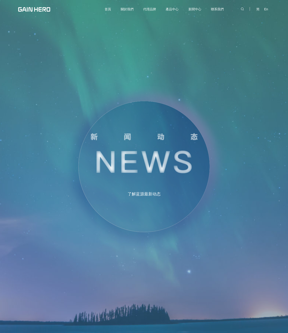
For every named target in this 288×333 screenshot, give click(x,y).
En (266, 9)
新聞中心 (194, 9)
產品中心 (172, 9)
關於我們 (127, 9)
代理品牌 (149, 9)
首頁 (108, 9)
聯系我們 (217, 9)
